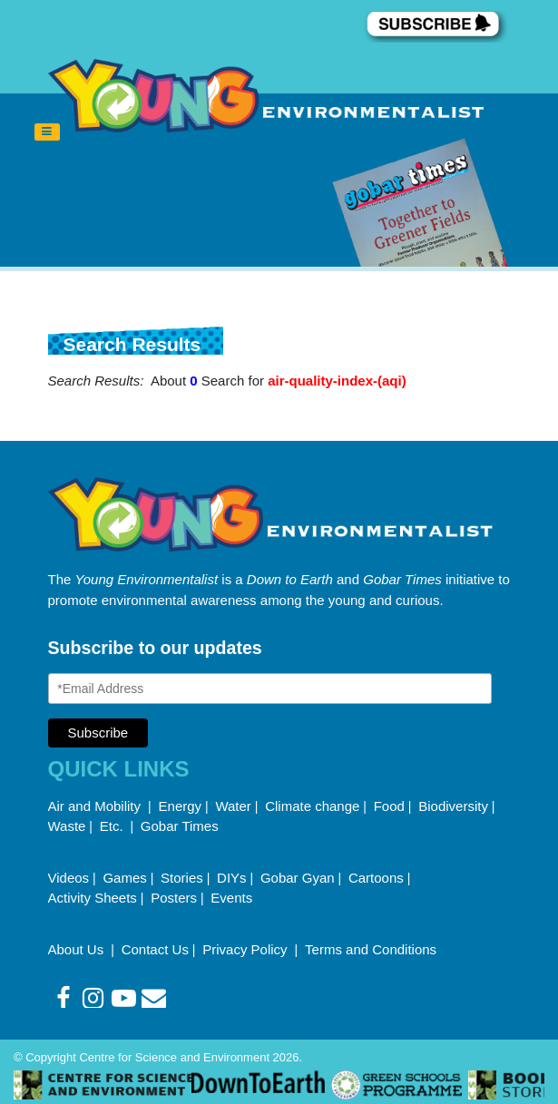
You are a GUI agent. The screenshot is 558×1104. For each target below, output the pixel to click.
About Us (78, 949)
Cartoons (376, 877)
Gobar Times (180, 826)
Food (389, 806)
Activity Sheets (92, 897)
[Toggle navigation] (47, 132)
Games (124, 877)
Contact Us (155, 949)
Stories (182, 877)
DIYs (232, 877)
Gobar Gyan (297, 877)
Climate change (312, 806)
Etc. (111, 826)
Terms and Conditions (370, 949)
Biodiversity (453, 806)
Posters (174, 897)
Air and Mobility (96, 806)
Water (232, 806)
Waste (67, 826)
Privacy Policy (246, 949)
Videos (69, 877)
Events (231, 897)
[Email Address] (270, 688)
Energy (180, 806)
